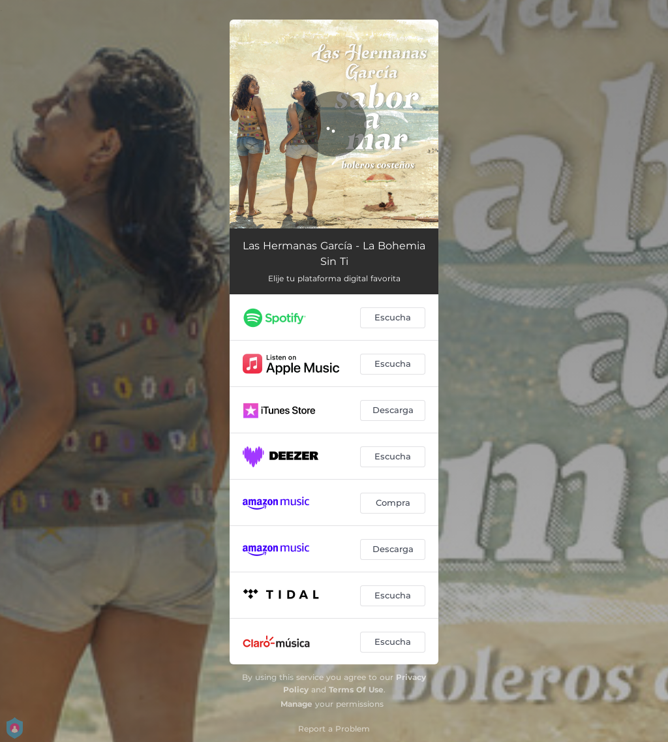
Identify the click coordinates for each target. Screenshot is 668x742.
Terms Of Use (356, 689)
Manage (296, 704)
